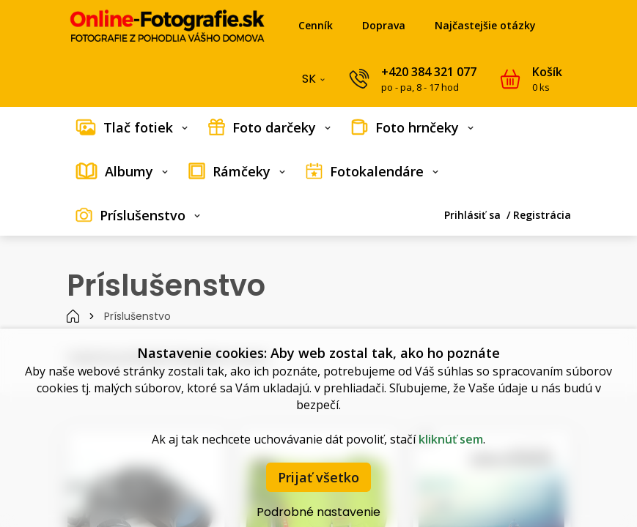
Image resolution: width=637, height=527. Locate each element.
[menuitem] (131, 127)
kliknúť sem (451, 439)
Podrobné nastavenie (318, 512)
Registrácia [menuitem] (542, 215)
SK (315, 82)
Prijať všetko (318, 477)
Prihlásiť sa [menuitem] (474, 215)
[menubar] (319, 171)
